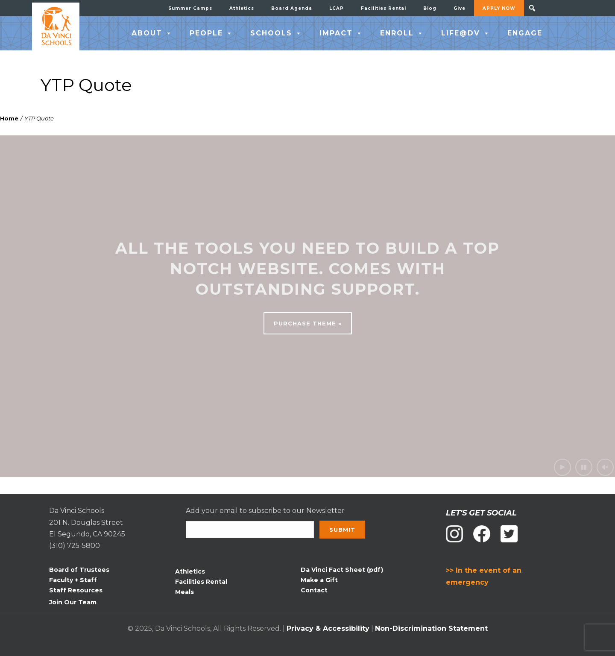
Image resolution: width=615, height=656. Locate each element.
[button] (532, 8)
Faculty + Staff (73, 580)
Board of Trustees (79, 570)
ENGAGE (524, 33)
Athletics (241, 8)
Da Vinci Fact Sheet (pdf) (342, 570)
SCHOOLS (276, 33)
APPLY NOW (499, 8)
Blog (429, 8)
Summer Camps (190, 8)
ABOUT (152, 33)
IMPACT (341, 33)
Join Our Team (73, 602)
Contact (314, 590)
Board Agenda (291, 8)
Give (460, 8)
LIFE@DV (465, 33)
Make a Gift (319, 580)
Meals (184, 592)
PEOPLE (211, 33)
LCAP (336, 8)
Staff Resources (75, 590)
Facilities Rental (383, 8)
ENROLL (402, 33)
